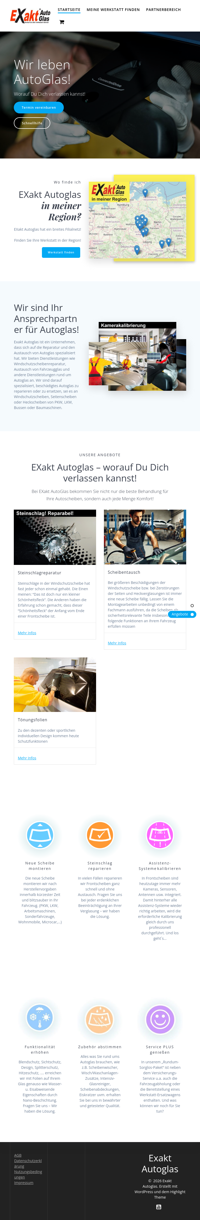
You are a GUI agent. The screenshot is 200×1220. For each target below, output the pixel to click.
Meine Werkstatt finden (113, 9)
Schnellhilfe (32, 123)
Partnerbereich (163, 9)
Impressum (23, 1182)
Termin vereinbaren (39, 107)
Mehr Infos (27, 632)
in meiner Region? (61, 211)
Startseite (69, 9)
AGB (17, 1155)
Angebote (180, 614)
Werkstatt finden (61, 252)
